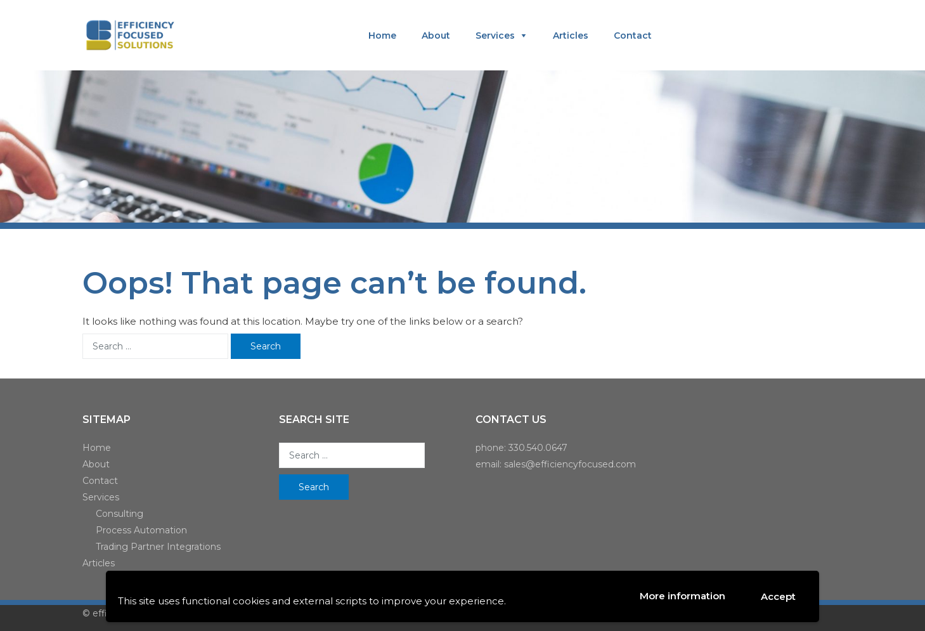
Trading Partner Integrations (158, 546)
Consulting (119, 513)
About (436, 35)
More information (682, 596)
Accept (778, 596)
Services (495, 35)
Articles (570, 35)
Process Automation (141, 530)
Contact (633, 35)
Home (382, 35)
